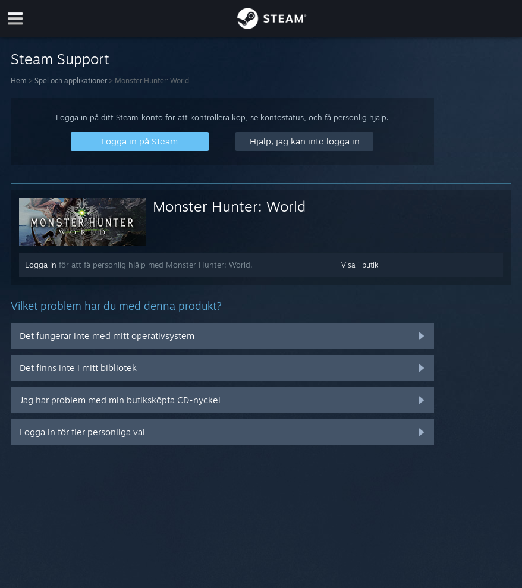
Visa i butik (359, 264)
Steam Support (60, 59)
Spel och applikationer (70, 80)
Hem (19, 80)
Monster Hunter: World (229, 206)
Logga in (40, 264)
